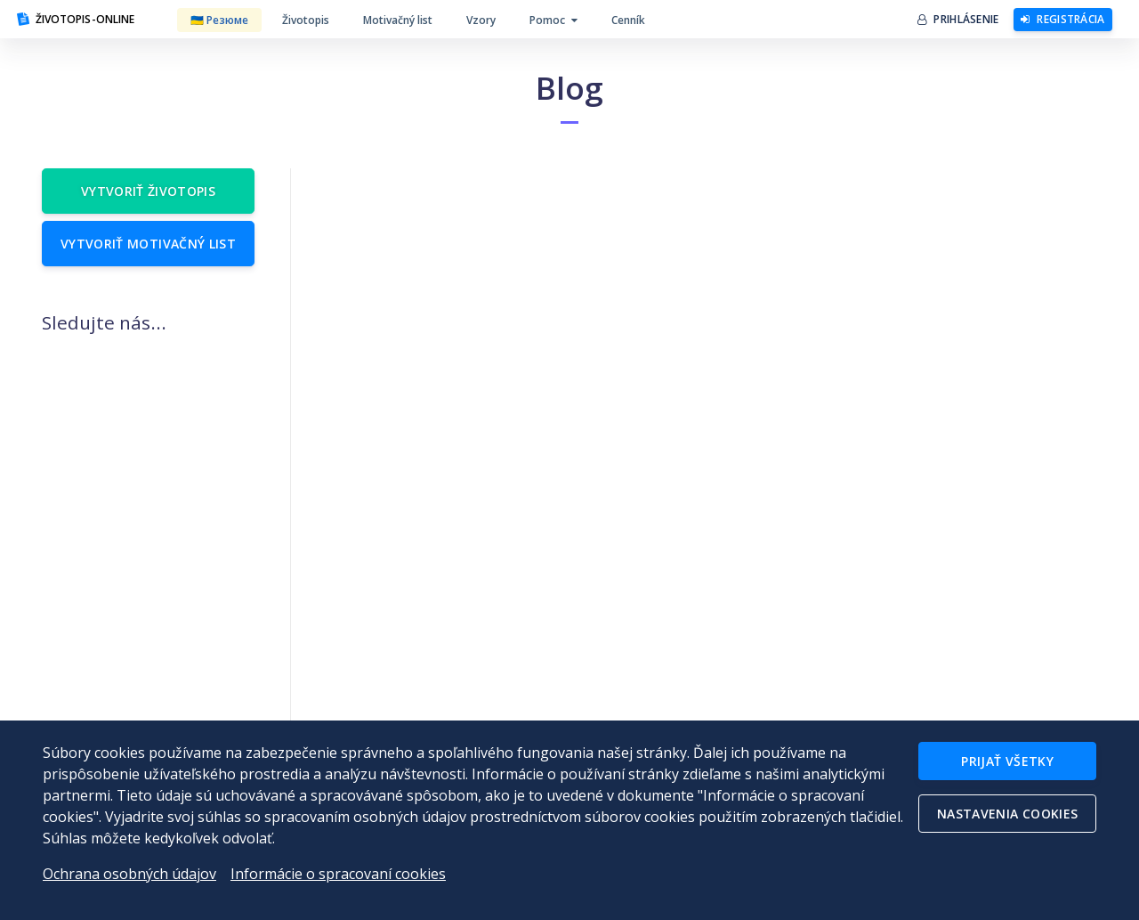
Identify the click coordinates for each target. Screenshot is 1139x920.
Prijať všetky (1007, 761)
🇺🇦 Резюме (219, 20)
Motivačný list (397, 20)
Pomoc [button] (553, 20)
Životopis (305, 20)
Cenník (628, 20)
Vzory (481, 20)
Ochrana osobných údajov (129, 873)
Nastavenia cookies (1007, 813)
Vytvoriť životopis (148, 191)
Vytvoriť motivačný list (148, 243)
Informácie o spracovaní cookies (338, 873)
